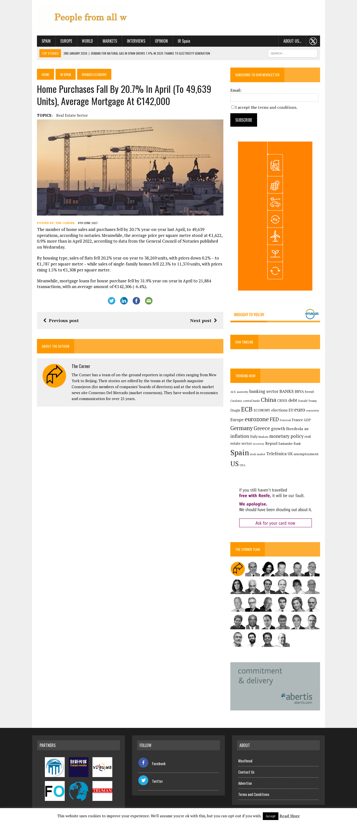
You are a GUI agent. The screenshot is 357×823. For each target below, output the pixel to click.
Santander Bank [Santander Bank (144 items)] (280, 449)
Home (41, 75)
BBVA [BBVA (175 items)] (301, 392)
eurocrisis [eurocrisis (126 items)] (314, 411)
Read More (289, 815)
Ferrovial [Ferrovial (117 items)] (287, 421)
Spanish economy (90, 75)
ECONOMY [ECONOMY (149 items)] (263, 411)
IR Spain (179, 42)
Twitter (150, 779)
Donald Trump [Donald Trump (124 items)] (309, 402)
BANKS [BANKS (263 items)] (288, 392)
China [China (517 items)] (270, 401)
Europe (61, 42)
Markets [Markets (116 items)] (265, 438)
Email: (237, 91)
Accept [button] (270, 816)
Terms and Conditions (253, 792)
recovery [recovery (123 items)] (249, 448)
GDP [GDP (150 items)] (309, 421)
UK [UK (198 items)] (265, 459)
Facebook (152, 761)
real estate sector (67, 115)
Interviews (131, 42)
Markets (105, 42)
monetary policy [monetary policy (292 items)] (288, 437)
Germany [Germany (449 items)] (243, 429)
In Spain (61, 75)
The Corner (60, 227)
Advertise (245, 781)
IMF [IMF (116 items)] (308, 430)
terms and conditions (279, 108)
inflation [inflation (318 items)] (241, 437)
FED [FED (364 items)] (276, 420)
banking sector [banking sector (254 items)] (265, 392)
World (82, 42)
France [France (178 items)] (299, 421)
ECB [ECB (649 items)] (248, 410)
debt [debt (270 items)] (294, 401)
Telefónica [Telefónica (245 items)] (251, 459)
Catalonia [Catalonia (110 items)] (238, 402)
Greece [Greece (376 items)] (263, 429)
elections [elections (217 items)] (281, 411)
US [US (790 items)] (299, 458)
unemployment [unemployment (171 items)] (281, 459)
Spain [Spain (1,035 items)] (301, 447)
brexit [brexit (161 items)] (311, 393)
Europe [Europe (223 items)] (238, 421)
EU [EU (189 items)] (292, 411)
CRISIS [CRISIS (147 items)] (284, 402)
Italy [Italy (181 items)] (255, 437)
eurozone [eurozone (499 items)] (258, 420)
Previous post (56, 319)
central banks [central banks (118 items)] (253, 402)
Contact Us (246, 769)
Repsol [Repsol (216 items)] (262, 448)
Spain (41, 42)
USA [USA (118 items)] (307, 459)
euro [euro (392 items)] (301, 410)
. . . (318, 42)
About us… (297, 42)
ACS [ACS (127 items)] (235, 393)
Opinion (156, 42)
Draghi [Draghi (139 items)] (237, 412)
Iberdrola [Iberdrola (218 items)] (296, 430)
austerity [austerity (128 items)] (244, 393)
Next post (205, 319)
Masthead (245, 758)
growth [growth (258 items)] (280, 430)
